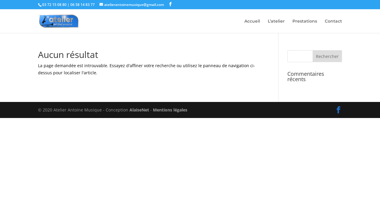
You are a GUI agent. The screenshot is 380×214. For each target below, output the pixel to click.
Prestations (304, 21)
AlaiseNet (139, 110)
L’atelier (276, 21)
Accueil (252, 21)
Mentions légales (170, 110)
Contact (333, 21)
